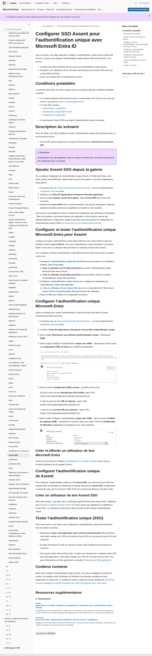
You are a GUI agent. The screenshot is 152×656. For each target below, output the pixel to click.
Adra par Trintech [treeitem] (15, 50)
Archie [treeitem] (11, 372)
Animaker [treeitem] (12, 256)
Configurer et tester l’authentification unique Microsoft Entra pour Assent (135, 44)
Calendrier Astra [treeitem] (14, 457)
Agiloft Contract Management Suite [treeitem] (16, 68)
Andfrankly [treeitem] (12, 248)
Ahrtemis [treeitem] (12, 78)
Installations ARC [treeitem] (15, 352)
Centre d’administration (138, 9)
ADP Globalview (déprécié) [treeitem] (18, 41)
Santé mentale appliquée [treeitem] (18, 298)
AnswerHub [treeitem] (13, 261)
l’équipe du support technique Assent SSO (58, 505)
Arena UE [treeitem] (12, 385)
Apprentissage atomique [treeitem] (17, 482)
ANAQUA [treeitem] (12, 243)
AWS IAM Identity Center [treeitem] (18, 547)
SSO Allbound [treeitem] (14, 159)
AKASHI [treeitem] (12, 104)
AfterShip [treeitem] (12, 58)
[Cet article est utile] (123, 77)
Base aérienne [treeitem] (14, 87)
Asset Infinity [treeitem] (13, 440)
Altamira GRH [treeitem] (14, 177)
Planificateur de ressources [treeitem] (19, 444)
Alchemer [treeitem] (12, 120)
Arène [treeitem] (11, 381)
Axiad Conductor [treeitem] (15, 551)
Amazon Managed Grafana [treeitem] (18, 201)
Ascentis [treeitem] (12, 418)
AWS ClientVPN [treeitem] (14, 543)
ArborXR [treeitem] (12, 347)
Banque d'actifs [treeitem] (14, 436)
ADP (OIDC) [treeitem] (13, 45)
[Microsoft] (4, 3)
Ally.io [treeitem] (11, 168)
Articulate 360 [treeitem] (14, 398)
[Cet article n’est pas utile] (126, 77)
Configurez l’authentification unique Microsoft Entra (63, 261)
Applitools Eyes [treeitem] (14, 303)
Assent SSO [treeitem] (13, 449)
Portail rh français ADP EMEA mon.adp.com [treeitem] (17, 35)
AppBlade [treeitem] (12, 281)
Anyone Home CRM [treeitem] (16, 265)
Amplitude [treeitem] (12, 235)
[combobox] (16, 29)
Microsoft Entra (48, 26)
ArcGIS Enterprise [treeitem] (15, 363)
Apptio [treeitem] (11, 334)
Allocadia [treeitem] (12, 164)
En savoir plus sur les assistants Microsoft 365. (82, 223)
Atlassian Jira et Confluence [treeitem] (19, 478)
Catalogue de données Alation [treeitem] (17, 114)
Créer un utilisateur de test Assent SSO (60, 288)
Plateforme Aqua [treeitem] (15, 339)
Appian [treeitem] (11, 290)
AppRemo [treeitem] (12, 319)
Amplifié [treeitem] (11, 230)
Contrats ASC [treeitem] (14, 414)
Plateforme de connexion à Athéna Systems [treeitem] (18, 467)
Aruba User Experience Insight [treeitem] (17, 404)
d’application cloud (48, 191)
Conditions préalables (132, 31)
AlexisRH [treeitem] (12, 145)
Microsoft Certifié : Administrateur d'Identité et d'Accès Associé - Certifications (67, 620)
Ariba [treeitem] (10, 394)
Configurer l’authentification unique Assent (59, 281)
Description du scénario (132, 34)
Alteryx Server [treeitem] (14, 181)
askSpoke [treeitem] (12, 427)
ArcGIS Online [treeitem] (14, 368)
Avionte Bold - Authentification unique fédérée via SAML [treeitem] (17, 527)
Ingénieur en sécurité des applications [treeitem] (18, 324)
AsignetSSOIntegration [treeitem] (17, 423)
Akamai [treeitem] (11, 100)
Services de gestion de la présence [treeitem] (18, 492)
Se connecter (144, 3)
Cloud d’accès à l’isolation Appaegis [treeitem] (18, 275)
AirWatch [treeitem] (12, 96)
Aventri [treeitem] (11, 520)
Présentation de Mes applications (97, 560)
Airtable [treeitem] (11, 92)
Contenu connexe (129, 65)
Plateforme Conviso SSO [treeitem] (18, 330)
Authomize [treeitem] (12, 506)
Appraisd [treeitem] (12, 314)
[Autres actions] (114, 26)
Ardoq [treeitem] (11, 376)
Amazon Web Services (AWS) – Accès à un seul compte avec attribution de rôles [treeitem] (18, 217)
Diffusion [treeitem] (12, 83)
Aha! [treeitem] (10, 74)
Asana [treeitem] (11, 410)
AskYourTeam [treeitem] (14, 431)
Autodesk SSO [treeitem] (14, 511)
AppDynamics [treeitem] (14, 285)
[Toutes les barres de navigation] (38, 26)
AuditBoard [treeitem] (13, 498)
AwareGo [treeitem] (12, 538)
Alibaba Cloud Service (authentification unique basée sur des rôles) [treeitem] (17, 152)
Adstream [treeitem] (12, 54)
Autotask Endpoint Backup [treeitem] (18, 515)
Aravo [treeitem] (11, 343)
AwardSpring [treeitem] (13, 534)
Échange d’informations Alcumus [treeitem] (17, 126)
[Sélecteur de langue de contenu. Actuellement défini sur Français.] (8, 652)
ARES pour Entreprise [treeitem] (17, 389)
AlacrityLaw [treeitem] (13, 109)
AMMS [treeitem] (11, 226)
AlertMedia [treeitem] (13, 136)
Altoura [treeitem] (11, 185)
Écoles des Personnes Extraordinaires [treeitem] (17, 191)
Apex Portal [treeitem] (13, 269)
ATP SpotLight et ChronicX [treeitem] (18, 486)
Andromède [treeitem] (13, 252)
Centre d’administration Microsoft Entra (73, 188)
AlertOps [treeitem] (12, 141)
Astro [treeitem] (10, 462)
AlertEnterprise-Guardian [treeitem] (18, 132)
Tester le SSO (46, 295)
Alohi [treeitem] (10, 173)
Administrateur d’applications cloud (57, 112)
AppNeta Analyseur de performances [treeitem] (17, 308)
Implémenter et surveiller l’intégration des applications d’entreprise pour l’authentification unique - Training (75, 606)
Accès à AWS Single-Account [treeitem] (16, 207)
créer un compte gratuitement (70, 102)
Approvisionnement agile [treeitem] (18, 63)
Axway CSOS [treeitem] (14, 556)
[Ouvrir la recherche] (136, 3)
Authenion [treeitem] (12, 502)
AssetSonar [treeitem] (13, 453)
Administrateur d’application (54, 108)
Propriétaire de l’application (53, 115)
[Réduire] (29, 24)
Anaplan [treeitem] (12, 239)
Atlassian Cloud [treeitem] (14, 473)
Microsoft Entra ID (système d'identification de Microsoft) (78, 26)
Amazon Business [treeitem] (15, 197)
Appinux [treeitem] (12, 294)
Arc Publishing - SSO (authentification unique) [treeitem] (17, 357)
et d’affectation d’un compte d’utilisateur (81, 461)
